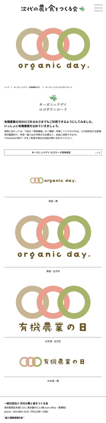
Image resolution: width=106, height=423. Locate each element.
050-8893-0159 (21, 411)
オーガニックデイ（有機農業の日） (27, 87)
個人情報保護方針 (14, 417)
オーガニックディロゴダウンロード (58, 87)
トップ (6, 87)
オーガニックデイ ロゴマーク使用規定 (51, 152)
